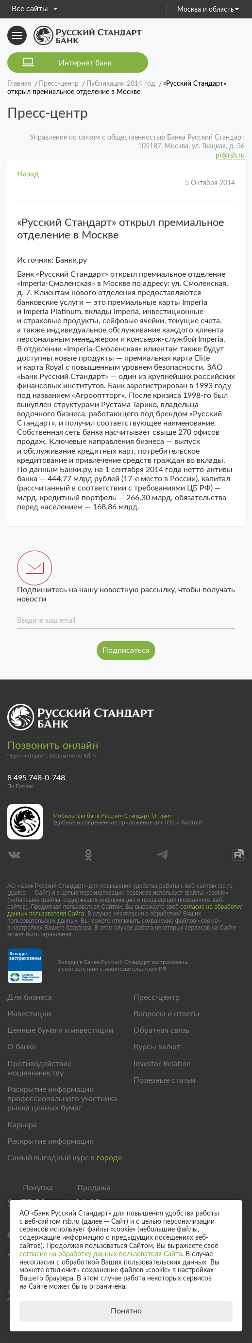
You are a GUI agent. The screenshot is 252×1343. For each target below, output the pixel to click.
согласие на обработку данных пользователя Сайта (100, 1254)
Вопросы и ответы (167, 1014)
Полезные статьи (164, 1080)
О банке (21, 1047)
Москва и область (208, 9)
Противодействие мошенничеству (39, 1068)
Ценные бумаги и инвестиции (60, 1030)
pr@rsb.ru (230, 155)
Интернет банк (85, 63)
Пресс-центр (157, 997)
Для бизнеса (29, 997)
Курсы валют (157, 1047)
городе (109, 1158)
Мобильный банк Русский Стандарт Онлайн (112, 816)
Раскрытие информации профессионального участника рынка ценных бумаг (62, 1099)
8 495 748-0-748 (36, 778)
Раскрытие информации (50, 1141)
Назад (28, 174)
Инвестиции (29, 1014)
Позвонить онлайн (52, 745)
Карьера (22, 1125)
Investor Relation (162, 1064)
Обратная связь (161, 1030)
